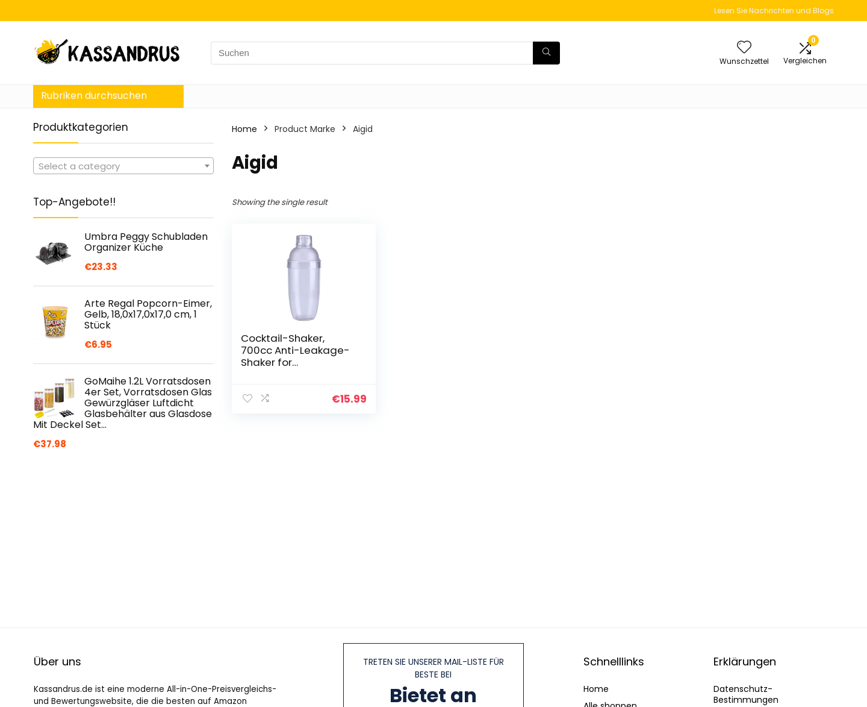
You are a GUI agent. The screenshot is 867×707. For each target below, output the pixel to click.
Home (244, 129)
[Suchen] (546, 53)
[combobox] (123, 165)
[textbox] (123, 166)
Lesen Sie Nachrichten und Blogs (774, 10)
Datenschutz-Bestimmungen (745, 694)
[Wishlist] (744, 48)
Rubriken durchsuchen (94, 95)
